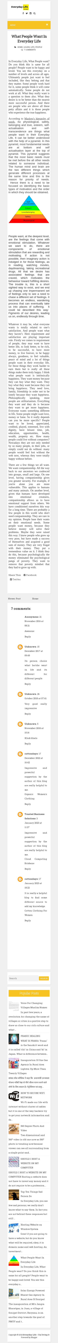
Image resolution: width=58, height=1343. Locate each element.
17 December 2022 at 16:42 (34, 758)
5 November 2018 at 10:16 (34, 728)
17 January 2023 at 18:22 (33, 883)
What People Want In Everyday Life (29, 39)
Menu (29, 25)
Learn (27, 47)
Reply (28, 636)
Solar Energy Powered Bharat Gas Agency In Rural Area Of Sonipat (33, 1295)
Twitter (15, 579)
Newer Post (14, 598)
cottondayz (31, 753)
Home (20, 47)
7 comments (30, 49)
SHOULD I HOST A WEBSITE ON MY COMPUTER (30, 1163)
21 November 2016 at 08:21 (34, 621)
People (38, 47)
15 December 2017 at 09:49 (34, 651)
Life (32, 47)
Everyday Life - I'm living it (36, 1335)
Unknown (30, 646)
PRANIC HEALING (30, 1035)
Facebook (30, 575)
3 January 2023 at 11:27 (33, 823)
